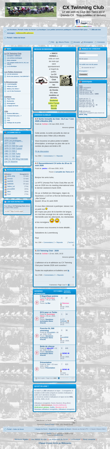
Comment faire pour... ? (14, 116)
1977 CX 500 (9, 143)
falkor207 (50, 348)
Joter (48, 364)
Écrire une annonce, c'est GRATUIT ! (18, 76)
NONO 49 (65, 353)
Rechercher (10, 101)
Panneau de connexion (89, 49)
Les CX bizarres (10, 161)
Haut (73, 158)
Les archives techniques (14, 58)
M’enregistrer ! (83, 71)
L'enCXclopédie (12, 84)
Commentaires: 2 (49, 242)
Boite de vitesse (47, 346)
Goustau (10, 178)
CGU (8, 120)
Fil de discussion (42, 151)
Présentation (45, 362)
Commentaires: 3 (49, 275)
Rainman (65, 303)
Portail (20, 29)
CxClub (45, 124)
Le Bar (47, 303)
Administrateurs (46, 405)
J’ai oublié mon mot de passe (88, 64)
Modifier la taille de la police (104, 37)
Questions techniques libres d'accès (46, 321)
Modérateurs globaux (41, 407)
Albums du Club (12, 86)
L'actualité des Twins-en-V (64, 172)
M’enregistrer (88, 42)
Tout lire (70, 242)
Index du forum (30, 29)
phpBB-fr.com (58, 435)
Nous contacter (11, 60)
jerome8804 (11, 189)
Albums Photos (64, 42)
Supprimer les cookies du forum (60, 429)
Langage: (83, 24)
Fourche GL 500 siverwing (47, 329)
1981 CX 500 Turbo (12, 154)
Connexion (101, 42)
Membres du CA (61, 407)
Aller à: (73, 418)
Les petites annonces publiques (59, 29)
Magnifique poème (50, 296)
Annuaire (77, 42)
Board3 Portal (49, 424)
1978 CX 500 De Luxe (13, 146)
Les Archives (12, 29)
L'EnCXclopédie (10, 138)
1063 (72, 378)
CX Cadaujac (63, 320)
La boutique (41, 29)
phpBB (49, 433)
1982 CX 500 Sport (12, 156)
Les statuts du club (39, 439)
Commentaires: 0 (49, 156)
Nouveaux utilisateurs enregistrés (46, 409)
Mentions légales (21, 439)
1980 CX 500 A (10, 151)
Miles (9, 191)
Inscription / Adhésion (13, 55)
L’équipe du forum (12, 105)
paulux (44, 168)
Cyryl (9, 194)
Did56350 (10, 184)
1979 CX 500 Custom (13, 148)
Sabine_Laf (11, 186)
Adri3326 (10, 181)
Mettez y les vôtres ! (13, 89)
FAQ (52, 42)
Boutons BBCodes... (13, 113)
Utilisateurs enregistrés (66, 409)
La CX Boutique (12, 66)
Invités (52, 407)
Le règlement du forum (58, 439)
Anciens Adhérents (59, 405)
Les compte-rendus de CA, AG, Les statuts (18, 63)
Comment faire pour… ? (81, 29)
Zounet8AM (51, 332)
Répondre (59, 156)
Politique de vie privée (14, 122)
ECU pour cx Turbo (48, 312)
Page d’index (11, 99)
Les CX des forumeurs (14, 91)
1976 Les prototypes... (13, 141)
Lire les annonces (12, 74)
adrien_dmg (11, 176)
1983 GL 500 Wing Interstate (16, 159)
